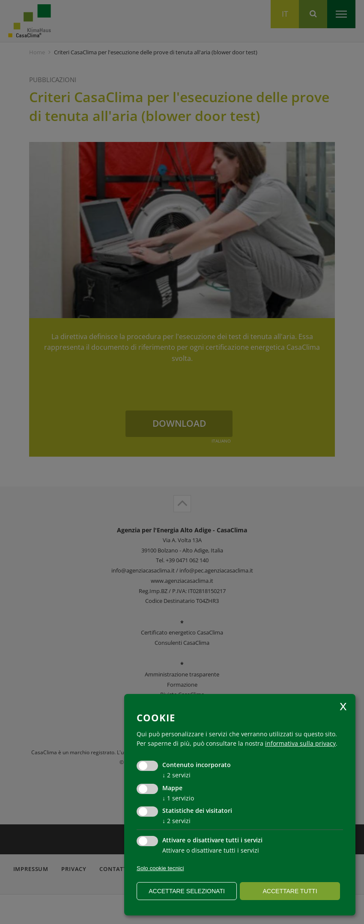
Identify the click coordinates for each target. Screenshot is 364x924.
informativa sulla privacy (300, 743)
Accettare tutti (290, 891)
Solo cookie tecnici (160, 868)
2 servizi (176, 775)
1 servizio (178, 798)
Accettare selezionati (187, 891)
